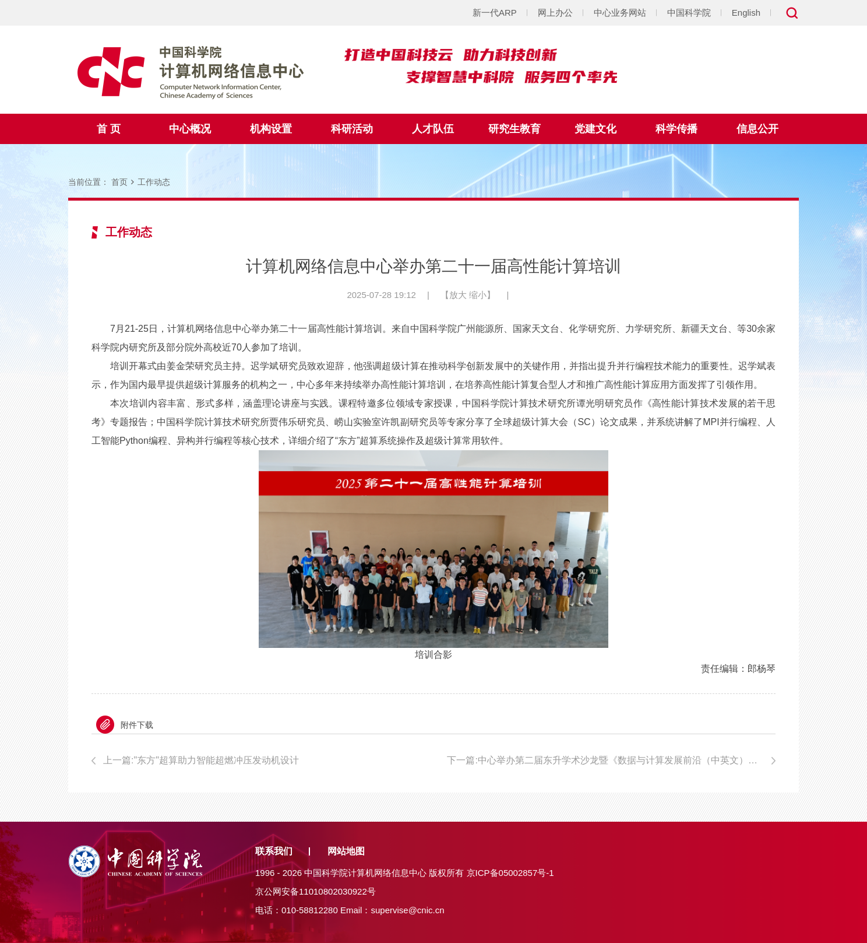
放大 (458, 295)
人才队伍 (433, 129)
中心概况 (190, 129)
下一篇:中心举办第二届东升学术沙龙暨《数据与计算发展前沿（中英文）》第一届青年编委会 (611, 760)
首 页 (109, 129)
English (746, 12)
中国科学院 (689, 12)
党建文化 (595, 129)
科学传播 (676, 129)
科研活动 (352, 129)
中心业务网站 (620, 12)
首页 (119, 182)
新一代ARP (495, 12)
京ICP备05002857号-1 (510, 873)
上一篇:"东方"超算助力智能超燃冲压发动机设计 (201, 760)
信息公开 (757, 129)
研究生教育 (514, 129)
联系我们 (273, 851)
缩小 (478, 295)
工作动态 (154, 182)
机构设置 (271, 129)
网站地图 (346, 851)
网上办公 (555, 12)
